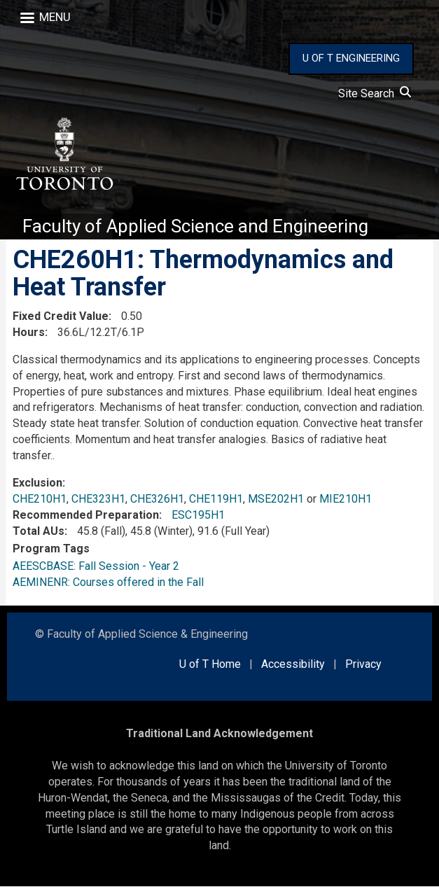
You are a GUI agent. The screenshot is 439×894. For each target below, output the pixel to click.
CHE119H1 (216, 506)
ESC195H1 (198, 522)
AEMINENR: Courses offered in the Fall (108, 589)
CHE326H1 (157, 506)
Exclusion (37, 490)
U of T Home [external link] (210, 671)
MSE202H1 (276, 506)
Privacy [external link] (363, 671)
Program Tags (51, 556)
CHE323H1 (98, 506)
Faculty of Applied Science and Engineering (207, 232)
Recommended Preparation (86, 522)
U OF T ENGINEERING (351, 58)
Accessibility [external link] (293, 671)
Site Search (374, 93)
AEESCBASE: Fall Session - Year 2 (96, 573)
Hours (29, 340)
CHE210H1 (40, 506)
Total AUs (38, 538)
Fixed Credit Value (61, 323)
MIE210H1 (345, 506)
